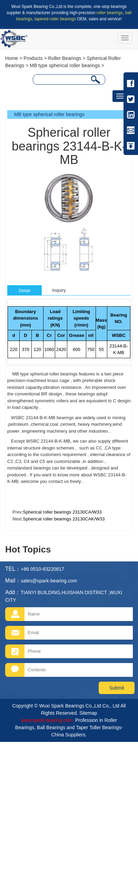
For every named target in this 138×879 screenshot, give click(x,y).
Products (32, 58)
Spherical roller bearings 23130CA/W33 (62, 512)
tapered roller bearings (55, 19)
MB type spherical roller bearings (65, 65)
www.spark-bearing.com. (47, 720)
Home (11, 58)
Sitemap (88, 713)
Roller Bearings (64, 58)
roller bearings (110, 12)
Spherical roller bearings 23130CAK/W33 (64, 518)
